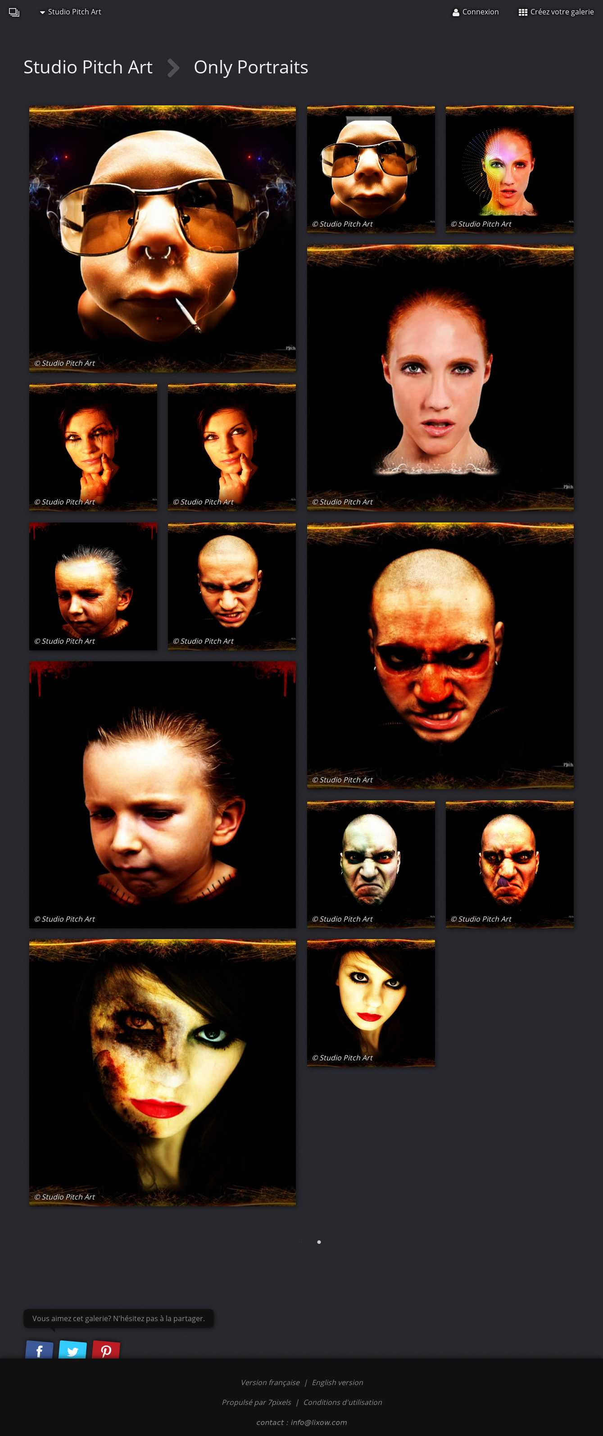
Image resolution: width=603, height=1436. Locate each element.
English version (337, 1382)
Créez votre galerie (556, 12)
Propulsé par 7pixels (256, 1402)
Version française (270, 1382)
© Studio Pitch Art (64, 363)
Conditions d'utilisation (342, 1402)
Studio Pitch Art (70, 12)
